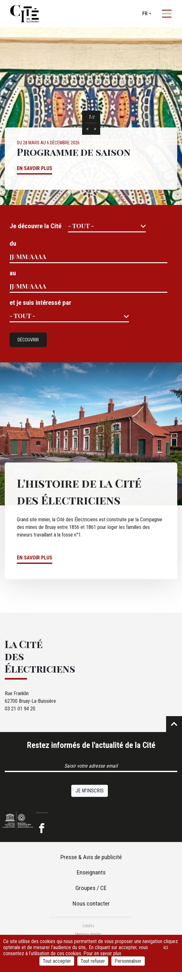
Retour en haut (174, 724)
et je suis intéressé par (40, 302)
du (13, 243)
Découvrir (28, 340)
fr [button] (145, 13)
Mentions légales (88, 934)
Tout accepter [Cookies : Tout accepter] (57, 961)
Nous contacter (91, 903)
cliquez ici (171, 944)
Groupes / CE (91, 888)
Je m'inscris (89, 791)
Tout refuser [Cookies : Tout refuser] (92, 961)
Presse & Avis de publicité (91, 857)
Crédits (88, 926)
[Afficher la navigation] (167, 13)
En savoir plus (34, 168)
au (13, 273)
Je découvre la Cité (35, 226)
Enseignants (91, 872)
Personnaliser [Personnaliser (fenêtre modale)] (128, 961)
